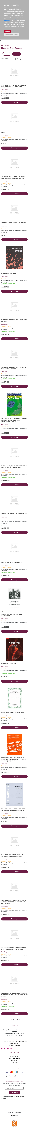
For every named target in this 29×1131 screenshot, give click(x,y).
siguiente (25, 1019)
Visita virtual (14, 1062)
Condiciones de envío (14, 1058)
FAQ (14, 1064)
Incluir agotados (5, 58)
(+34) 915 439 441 (14, 1043)
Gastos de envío (14, 1060)
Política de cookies (14, 1056)
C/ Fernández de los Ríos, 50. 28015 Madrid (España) (14, 1041)
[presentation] (13, 1103)
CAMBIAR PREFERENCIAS (11, 34)
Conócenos (14, 1054)
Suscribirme (14, 1092)
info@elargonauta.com (14, 1045)
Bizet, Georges (4, 89)
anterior (3, 1019)
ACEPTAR (7, 31)
